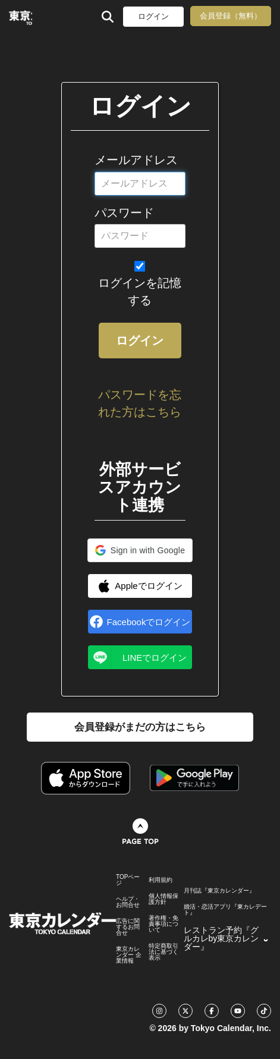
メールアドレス (136, 159)
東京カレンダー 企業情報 (128, 955)
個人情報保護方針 (163, 899)
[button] (140, 550)
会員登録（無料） (231, 15)
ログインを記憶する (139, 291)
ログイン (153, 16)
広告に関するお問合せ (128, 927)
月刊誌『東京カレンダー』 (219, 891)
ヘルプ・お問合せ (128, 902)
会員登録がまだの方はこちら (140, 727)
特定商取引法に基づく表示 (163, 952)
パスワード (124, 212)
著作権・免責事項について (163, 924)
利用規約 (160, 880)
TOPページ (128, 880)
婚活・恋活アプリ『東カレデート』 (225, 910)
